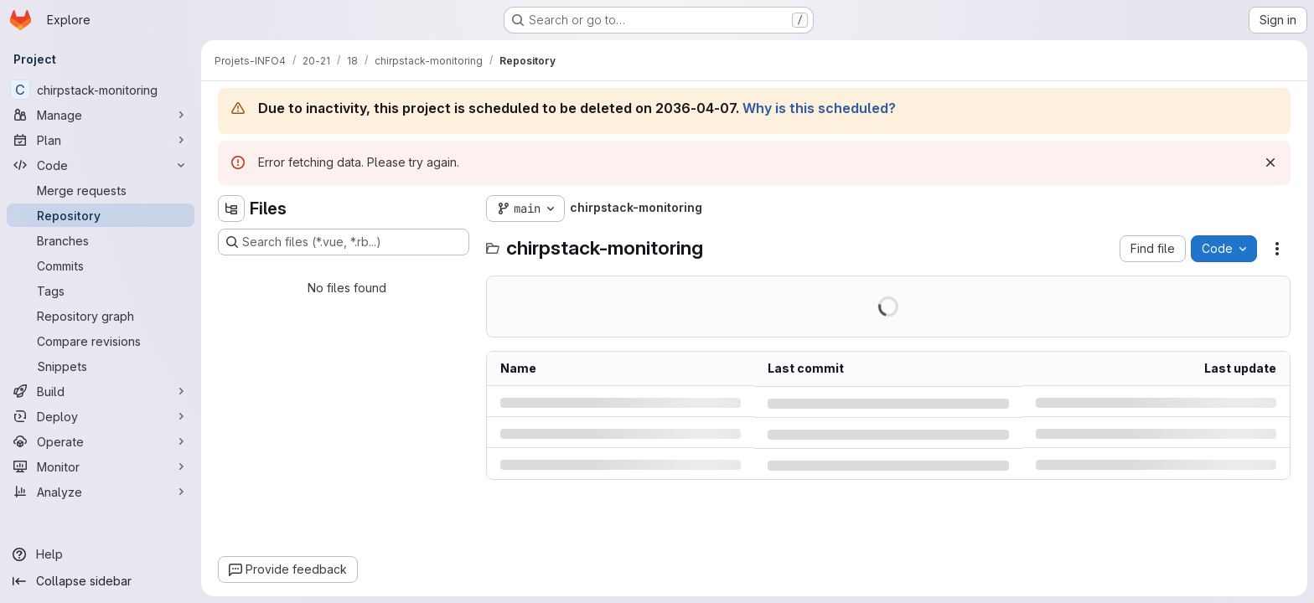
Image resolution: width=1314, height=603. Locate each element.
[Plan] (100, 140)
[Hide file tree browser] (231, 208)
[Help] (100, 554)
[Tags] (100, 290)
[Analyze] (100, 491)
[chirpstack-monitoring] (100, 89)
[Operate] (100, 441)
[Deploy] (100, 416)
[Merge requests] (100, 190)
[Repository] (100, 215)
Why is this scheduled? (819, 108)
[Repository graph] (100, 315)
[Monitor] (100, 466)
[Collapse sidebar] (100, 581)
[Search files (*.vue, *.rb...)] (343, 242)
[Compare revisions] (100, 341)
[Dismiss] (1270, 162)
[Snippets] (100, 366)
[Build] (100, 391)
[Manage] (100, 114)
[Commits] (100, 265)
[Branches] (100, 240)
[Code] (100, 165)
